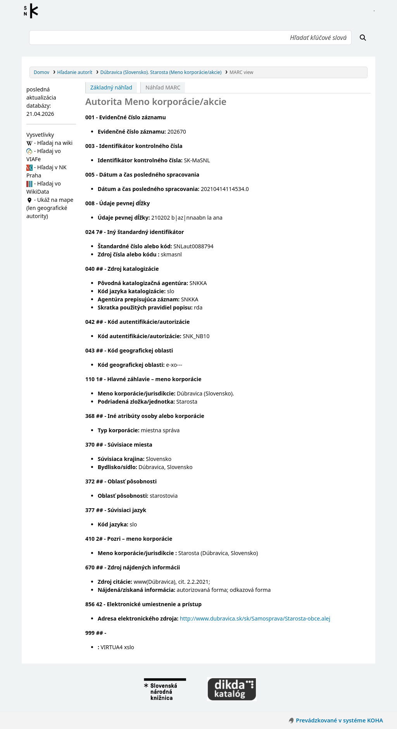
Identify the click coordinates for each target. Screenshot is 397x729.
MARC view (241, 72)
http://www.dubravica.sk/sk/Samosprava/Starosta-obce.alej (255, 618)
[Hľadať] (363, 37)
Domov (41, 72)
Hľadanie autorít (75, 72)
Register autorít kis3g (33, 11)
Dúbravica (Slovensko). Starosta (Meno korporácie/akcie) (161, 72)
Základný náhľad (111, 87)
